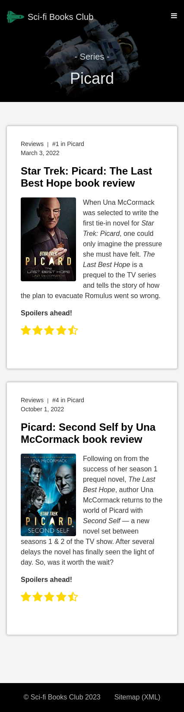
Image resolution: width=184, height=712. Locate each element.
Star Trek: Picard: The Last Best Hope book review (86, 177)
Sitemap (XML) (137, 697)
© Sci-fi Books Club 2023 (62, 697)
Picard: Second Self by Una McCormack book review (88, 433)
